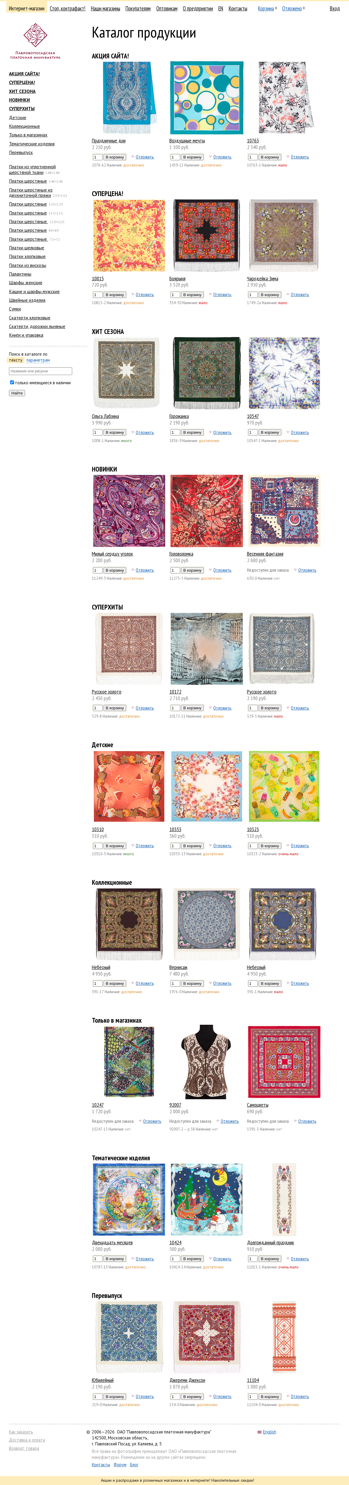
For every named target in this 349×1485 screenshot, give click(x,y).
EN (220, 8)
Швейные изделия (27, 300)
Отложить (145, 157)
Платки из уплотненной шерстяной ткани (32, 169)
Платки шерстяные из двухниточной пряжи (30, 192)
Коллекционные (24, 126)
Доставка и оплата (27, 1440)
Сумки (15, 309)
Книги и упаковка (26, 335)
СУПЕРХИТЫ (22, 108)
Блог (134, 1464)
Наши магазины (105, 8)
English (266, 1432)
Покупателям (138, 8)
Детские (17, 117)
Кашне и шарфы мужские (34, 291)
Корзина (266, 8)
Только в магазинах (28, 135)
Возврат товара (24, 1448)
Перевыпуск (21, 152)
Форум (120, 1464)
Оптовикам (166, 8)
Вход (335, 8)
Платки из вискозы (27, 265)
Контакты (238, 8)
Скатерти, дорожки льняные (37, 326)
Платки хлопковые (27, 256)
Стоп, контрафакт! (67, 8)
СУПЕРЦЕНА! (22, 82)
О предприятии (198, 8)
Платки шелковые (26, 248)
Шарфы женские (25, 282)
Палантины (20, 274)
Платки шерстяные (28, 181)
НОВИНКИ (19, 100)
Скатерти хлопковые (29, 318)
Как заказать (21, 1432)
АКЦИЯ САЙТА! (24, 74)
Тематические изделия (32, 144)
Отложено (292, 8)
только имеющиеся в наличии (43, 382)
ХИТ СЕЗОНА (22, 91)
